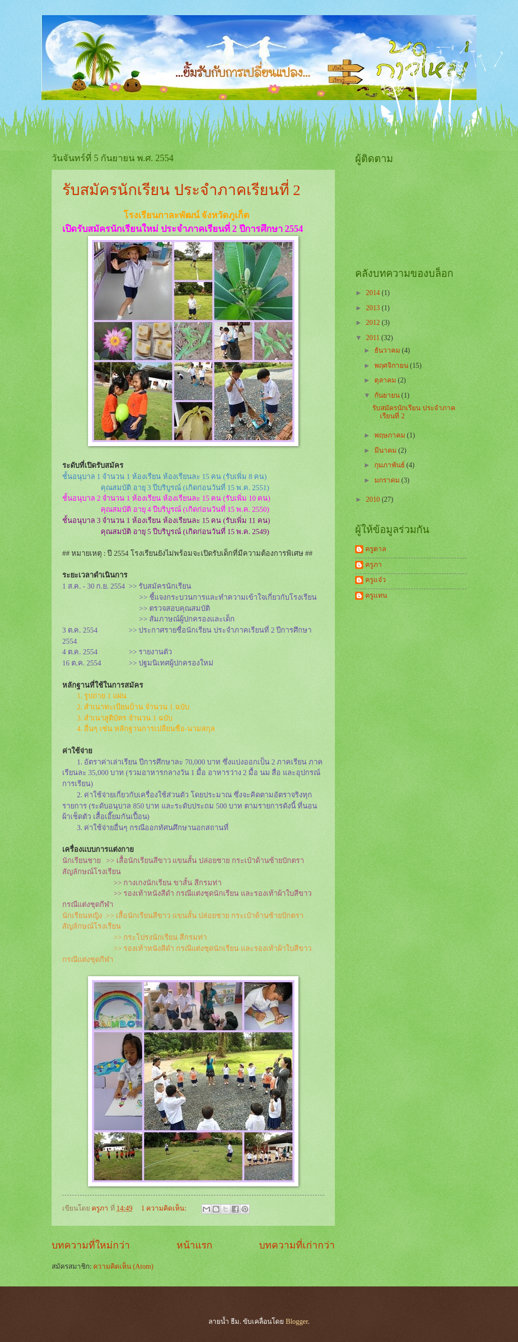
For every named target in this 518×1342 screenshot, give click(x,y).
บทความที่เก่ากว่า (297, 1245)
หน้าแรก (194, 1245)
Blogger (297, 1321)
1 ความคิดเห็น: (164, 1208)
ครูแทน (376, 595)
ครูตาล (375, 549)
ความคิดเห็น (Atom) (123, 1266)
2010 (373, 499)
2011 (373, 338)
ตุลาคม (386, 380)
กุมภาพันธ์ (390, 465)
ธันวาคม (388, 350)
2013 (373, 308)
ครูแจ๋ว (375, 580)
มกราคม (387, 480)
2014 (373, 293)
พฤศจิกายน (392, 365)
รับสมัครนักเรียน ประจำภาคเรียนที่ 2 (181, 189)
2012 (373, 322)
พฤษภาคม (390, 435)
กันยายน (387, 395)
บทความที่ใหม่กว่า (91, 1245)
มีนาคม (386, 450)
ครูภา (373, 564)
